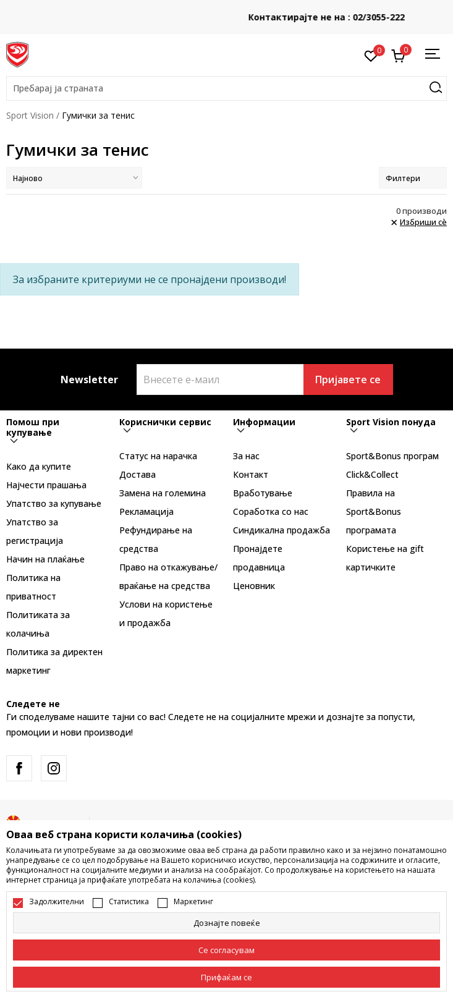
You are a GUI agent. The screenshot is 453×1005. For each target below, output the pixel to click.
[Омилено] (371, 55)
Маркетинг (193, 901)
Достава (137, 474)
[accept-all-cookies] (226, 977)
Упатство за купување (53, 503)
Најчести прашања (46, 485)
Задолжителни (56, 901)
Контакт (250, 474)
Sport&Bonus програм (392, 456)
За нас (246, 456)
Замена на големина (162, 493)
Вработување (262, 493)
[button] (226, 88)
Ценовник (254, 586)
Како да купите (38, 466)
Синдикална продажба (281, 530)
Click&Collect (372, 474)
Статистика (129, 901)
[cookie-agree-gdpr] (226, 949)
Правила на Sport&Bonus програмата (373, 511)
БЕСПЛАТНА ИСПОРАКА (226, 12)
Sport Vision (30, 115)
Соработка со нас (270, 511)
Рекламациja (146, 511)
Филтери (413, 178)
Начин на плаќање (45, 559)
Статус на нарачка (158, 456)
